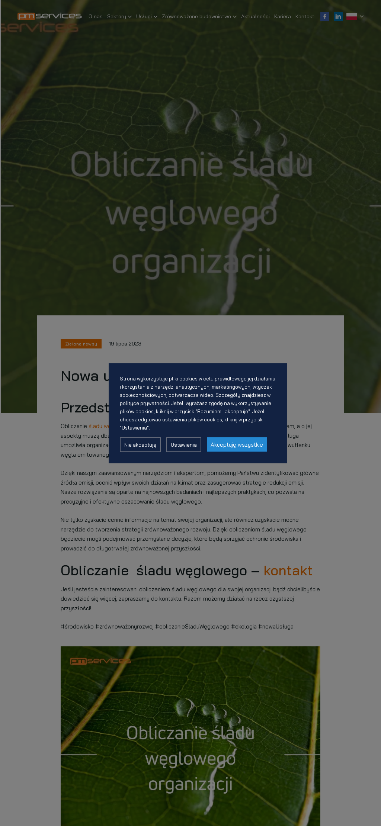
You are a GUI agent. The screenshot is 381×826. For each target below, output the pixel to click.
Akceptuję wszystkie (237, 444)
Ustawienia (184, 444)
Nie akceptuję (140, 444)
